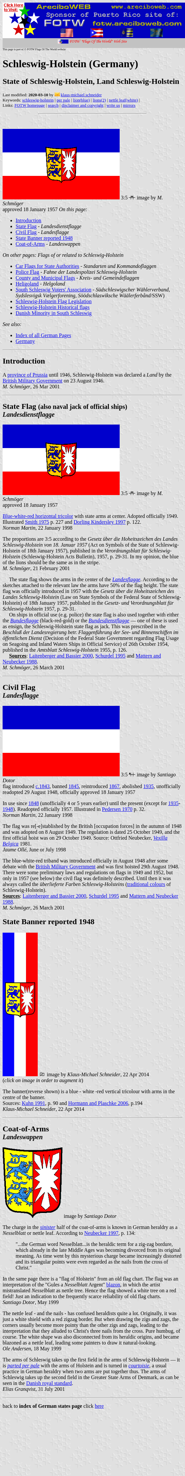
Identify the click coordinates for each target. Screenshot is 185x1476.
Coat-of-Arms (30, 244)
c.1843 (42, 786)
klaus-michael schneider (81, 94)
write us (113, 105)
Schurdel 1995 (110, 656)
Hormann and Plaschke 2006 (98, 1103)
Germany (25, 341)
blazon (113, 1284)
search (53, 105)
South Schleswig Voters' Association (53, 289)
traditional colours (146, 884)
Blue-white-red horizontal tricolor (38, 516)
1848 (34, 803)
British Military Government (32, 380)
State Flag (26, 226)
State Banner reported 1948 (44, 238)
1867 (114, 786)
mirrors (129, 105)
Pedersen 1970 (117, 809)
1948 (8, 809)
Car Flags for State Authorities (47, 266)
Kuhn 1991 (33, 1103)
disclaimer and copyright (82, 105)
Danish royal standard (49, 1383)
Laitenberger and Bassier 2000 (61, 656)
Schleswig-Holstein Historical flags (53, 307)
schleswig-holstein (38, 100)
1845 (74, 786)
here (99, 1406)
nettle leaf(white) (123, 100)
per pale (63, 100)
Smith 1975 (37, 522)
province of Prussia (27, 375)
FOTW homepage (29, 105)
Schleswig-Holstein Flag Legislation (54, 301)
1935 (148, 786)
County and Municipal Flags (45, 278)
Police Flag (27, 272)
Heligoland (27, 284)
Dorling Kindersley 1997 (99, 522)
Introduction (28, 220)
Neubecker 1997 (101, 1233)
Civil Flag (26, 232)
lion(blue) (81, 100)
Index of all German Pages (43, 335)
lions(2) (99, 100)
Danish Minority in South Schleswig (54, 313)
